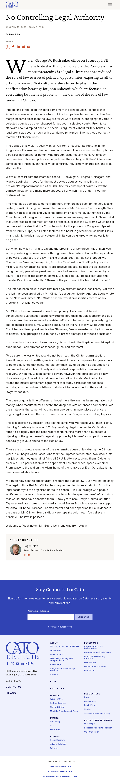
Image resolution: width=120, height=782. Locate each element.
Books (87, 697)
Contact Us (13, 687)
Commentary (90, 701)
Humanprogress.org (60, 771)
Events (54, 718)
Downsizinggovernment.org (60, 776)
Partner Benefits (58, 703)
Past (52, 726)
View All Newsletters (60, 627)
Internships (89, 724)
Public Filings (90, 705)
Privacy (11, 693)
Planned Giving (57, 707)
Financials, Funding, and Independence (61, 659)
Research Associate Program (98, 728)
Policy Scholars (57, 740)
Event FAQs (55, 730)
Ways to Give (56, 699)
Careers (54, 675)
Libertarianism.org (60, 766)
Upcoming (55, 722)
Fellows (54, 748)
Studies (87, 709)
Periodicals (91, 643)
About (54, 643)
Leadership (55, 650)
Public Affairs (56, 654)
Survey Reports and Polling (97, 713)
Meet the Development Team (64, 711)
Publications (92, 694)
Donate (54, 695)
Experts (55, 737)
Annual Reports (57, 664)
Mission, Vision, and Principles (64, 646)
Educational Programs (98, 720)
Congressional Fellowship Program (62, 669)
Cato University (91, 732)
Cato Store (57, 689)
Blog (53, 682)
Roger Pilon (14, 34)
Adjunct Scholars (58, 744)
